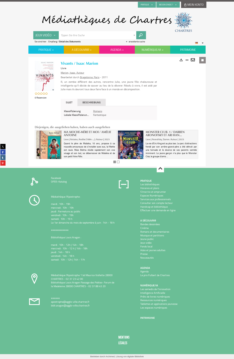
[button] (44, 75)
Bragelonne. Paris (89, 77)
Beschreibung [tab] (91, 102)
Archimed (110, 356)
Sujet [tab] (69, 102)
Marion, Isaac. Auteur (72, 72)
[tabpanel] (109, 113)
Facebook (56, 178)
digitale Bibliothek (135, 356)
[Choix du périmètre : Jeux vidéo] (46, 35)
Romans (97, 111)
